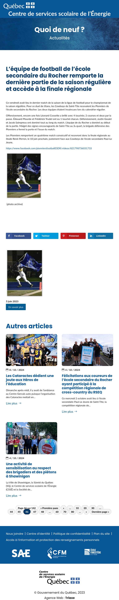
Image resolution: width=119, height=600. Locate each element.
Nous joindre (14, 534)
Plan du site (102, 534)
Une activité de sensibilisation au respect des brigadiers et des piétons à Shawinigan (31, 470)
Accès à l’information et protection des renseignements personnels (52, 540)
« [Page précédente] (63, 507)
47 (34, 511)
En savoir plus (15, 307)
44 (11, 511)
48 (42, 511)
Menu (110, 6)
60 (57, 511)
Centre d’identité (38, 534)
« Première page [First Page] (49, 507)
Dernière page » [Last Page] (100, 511)
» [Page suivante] (86, 511)
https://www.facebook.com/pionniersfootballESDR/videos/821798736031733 (49, 148)
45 (19, 511)
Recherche (100, 6)
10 (77, 507)
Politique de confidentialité (71, 534)
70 (64, 511)
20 (85, 507)
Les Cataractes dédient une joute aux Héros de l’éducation (30, 379)
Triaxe (70, 598)
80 (72, 511)
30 (92, 507)
